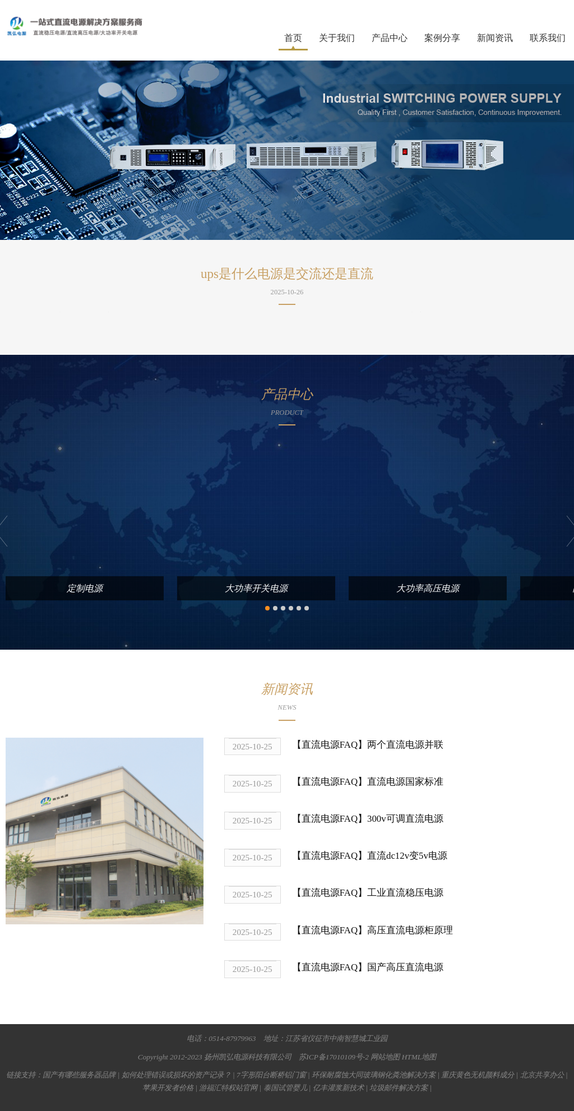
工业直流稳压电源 (405, 892)
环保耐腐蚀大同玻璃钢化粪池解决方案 (374, 1075)
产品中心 (390, 38)
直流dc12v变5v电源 (407, 855)
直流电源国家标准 (405, 781)
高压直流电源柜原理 (410, 929)
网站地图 (385, 1056)
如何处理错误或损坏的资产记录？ (176, 1075)
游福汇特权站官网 (228, 1088)
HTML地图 (419, 1056)
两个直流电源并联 (405, 744)
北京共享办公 (542, 1075)
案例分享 (442, 38)
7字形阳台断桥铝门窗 (271, 1075)
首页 (293, 38)
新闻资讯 (495, 38)
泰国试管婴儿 (285, 1088)
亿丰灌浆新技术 (338, 1088)
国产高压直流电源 (405, 967)
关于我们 (337, 38)
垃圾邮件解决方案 (398, 1088)
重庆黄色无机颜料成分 (477, 1075)
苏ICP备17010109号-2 (334, 1056)
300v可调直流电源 (405, 818)
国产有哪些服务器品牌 (79, 1075)
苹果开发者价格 (167, 1088)
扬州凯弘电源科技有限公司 (247, 1056)
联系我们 (548, 38)
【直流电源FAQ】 (329, 744)
